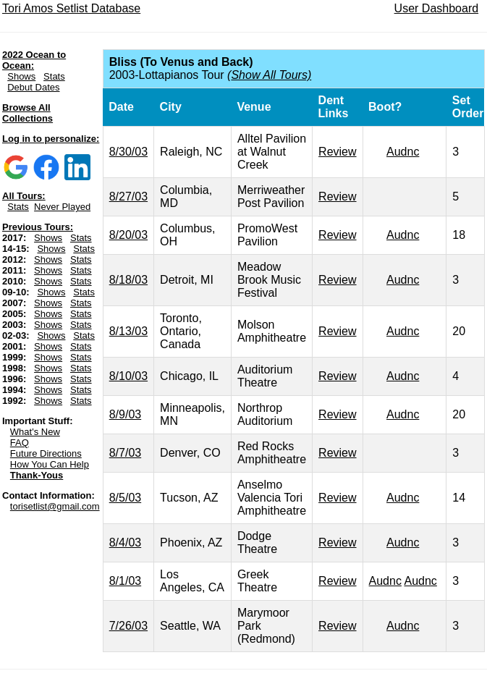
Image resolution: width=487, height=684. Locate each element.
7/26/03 (128, 626)
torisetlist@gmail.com (55, 506)
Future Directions (46, 453)
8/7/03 (125, 453)
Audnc (402, 151)
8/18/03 (128, 280)
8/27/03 (128, 196)
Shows (21, 76)
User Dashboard (436, 8)
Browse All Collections (27, 113)
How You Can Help (49, 464)
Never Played (62, 206)
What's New (35, 431)
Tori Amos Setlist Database (71, 8)
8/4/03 (125, 542)
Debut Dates (33, 87)
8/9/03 (125, 414)
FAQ (19, 442)
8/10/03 (128, 376)
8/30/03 (128, 151)
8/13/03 (128, 331)
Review (337, 151)
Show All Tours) (271, 75)
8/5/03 (125, 497)
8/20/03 (128, 235)
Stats (54, 76)
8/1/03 (125, 581)
